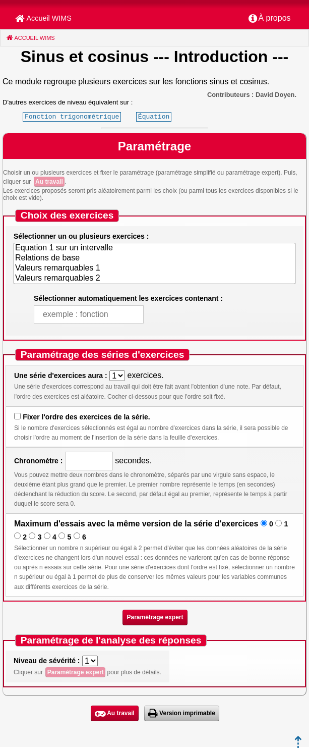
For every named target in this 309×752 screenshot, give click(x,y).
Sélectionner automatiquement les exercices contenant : (128, 298)
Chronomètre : (38, 461)
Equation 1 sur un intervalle (154, 248)
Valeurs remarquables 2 (154, 279)
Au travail (49, 181)
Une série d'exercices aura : (60, 375)
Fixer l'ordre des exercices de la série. (86, 417)
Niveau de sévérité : (47, 661)
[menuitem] (269, 18)
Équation (153, 116)
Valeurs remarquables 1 (154, 268)
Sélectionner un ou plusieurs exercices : (81, 236)
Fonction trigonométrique (72, 116)
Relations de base (154, 258)
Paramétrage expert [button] (155, 617)
